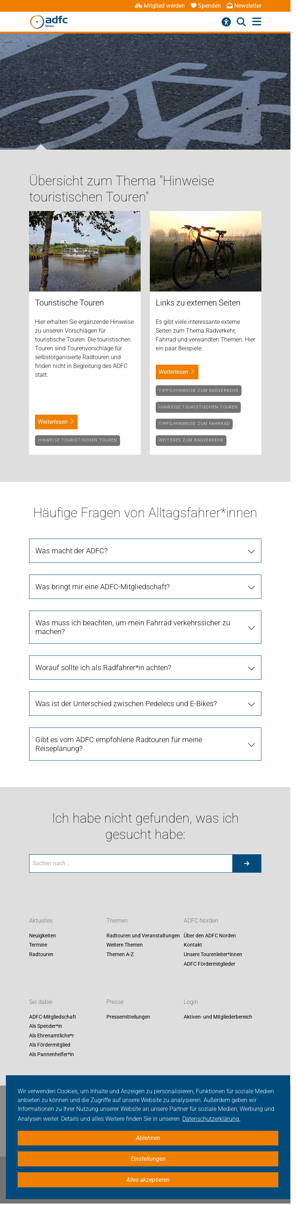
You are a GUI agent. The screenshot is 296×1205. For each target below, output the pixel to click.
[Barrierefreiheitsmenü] (226, 22)
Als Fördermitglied (49, 1045)
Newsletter (244, 5)
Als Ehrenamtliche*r (51, 1035)
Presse (115, 1001)
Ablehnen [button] (148, 1137)
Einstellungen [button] (148, 1158)
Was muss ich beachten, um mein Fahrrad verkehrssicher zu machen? (132, 627)
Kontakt (193, 945)
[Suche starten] (246, 863)
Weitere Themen (124, 945)
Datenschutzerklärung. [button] (211, 1118)
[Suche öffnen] (241, 22)
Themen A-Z (120, 954)
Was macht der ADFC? (71, 550)
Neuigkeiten (42, 935)
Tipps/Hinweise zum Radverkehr (199, 390)
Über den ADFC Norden (210, 935)
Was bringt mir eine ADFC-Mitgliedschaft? (102, 586)
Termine (38, 945)
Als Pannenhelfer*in (51, 1054)
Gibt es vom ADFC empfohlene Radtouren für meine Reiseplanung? (118, 744)
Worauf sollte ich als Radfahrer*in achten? (103, 667)
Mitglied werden (160, 5)
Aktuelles (41, 920)
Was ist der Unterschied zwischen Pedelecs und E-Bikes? (126, 703)
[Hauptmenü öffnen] (256, 22)
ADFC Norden (201, 920)
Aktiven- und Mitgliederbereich (218, 1017)
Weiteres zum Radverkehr (191, 440)
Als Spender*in (45, 1026)
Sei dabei (41, 1001)
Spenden (206, 5)
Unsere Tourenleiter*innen (213, 954)
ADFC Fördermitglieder (209, 964)
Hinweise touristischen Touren (77, 440)
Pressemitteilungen (128, 1017)
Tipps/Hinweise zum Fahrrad (194, 423)
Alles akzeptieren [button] (148, 1179)
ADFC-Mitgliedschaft (52, 1017)
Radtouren (41, 954)
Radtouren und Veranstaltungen (143, 935)
